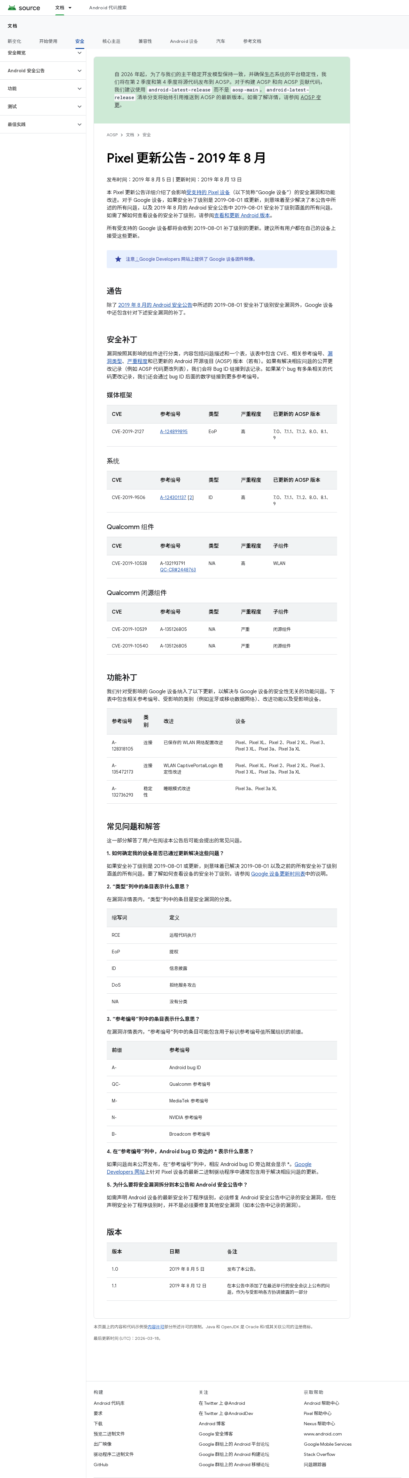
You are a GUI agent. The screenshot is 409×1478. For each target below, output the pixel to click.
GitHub (101, 1464)
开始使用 (48, 41)
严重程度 (137, 361)
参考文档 (252, 41)
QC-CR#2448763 (178, 570)
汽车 (221, 41)
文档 (13, 26)
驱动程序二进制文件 (114, 1454)
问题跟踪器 (315, 1464)
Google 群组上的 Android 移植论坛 (234, 1464)
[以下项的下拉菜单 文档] (72, 7)
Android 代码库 (109, 1403)
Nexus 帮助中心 (319, 1423)
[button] (38, 53)
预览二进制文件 (109, 1434)
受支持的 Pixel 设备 (208, 192)
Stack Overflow (319, 1454)
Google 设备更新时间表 (278, 874)
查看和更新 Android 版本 (242, 215)
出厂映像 (103, 1444)
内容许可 (156, 1327)
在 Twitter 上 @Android (222, 1403)
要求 (98, 1413)
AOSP (112, 135)
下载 (98, 1423)
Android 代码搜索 (108, 8)
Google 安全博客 (216, 1434)
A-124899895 (174, 431)
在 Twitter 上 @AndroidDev (226, 1413)
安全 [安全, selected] (80, 41)
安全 (147, 135)
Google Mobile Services (327, 1444)
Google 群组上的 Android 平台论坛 (234, 1444)
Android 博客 (212, 1423)
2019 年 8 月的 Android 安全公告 (155, 305)
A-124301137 (173, 497)
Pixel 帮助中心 (318, 1413)
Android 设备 (184, 41)
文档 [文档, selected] (60, 8)
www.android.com (323, 1434)
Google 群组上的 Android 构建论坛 (234, 1454)
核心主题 (111, 41)
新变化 (14, 41)
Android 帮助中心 (321, 1403)
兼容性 (145, 41)
